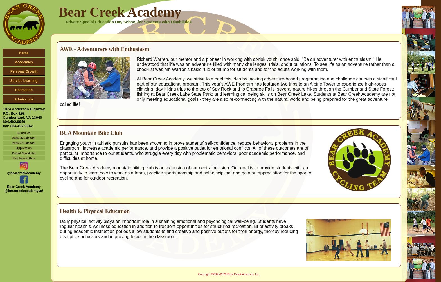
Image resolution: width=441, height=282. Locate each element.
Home (23, 53)
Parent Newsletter (24, 153)
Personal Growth (23, 71)
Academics (24, 62)
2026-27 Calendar (23, 143)
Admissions (23, 99)
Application (24, 148)
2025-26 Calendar (23, 138)
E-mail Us (23, 133)
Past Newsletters (24, 158)
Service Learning (24, 81)
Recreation (24, 90)
